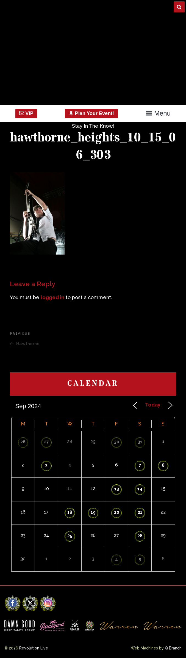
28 (140, 535)
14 (139, 489)
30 (116, 441)
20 (116, 512)
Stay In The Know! (93, 126)
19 (93, 512)
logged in (52, 297)
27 (46, 441)
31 (140, 441)
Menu (158, 113)
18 (69, 512)
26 (23, 441)
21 (140, 512)
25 (69, 535)
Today (152, 405)
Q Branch (173, 648)
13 (116, 489)
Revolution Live (33, 648)
